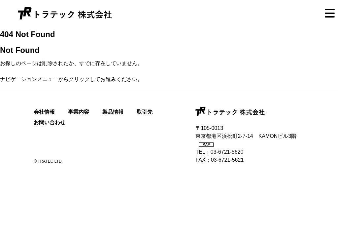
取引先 (144, 112)
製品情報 (112, 112)
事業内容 (78, 112)
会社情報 (44, 112)
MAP (206, 144)
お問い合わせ (49, 122)
